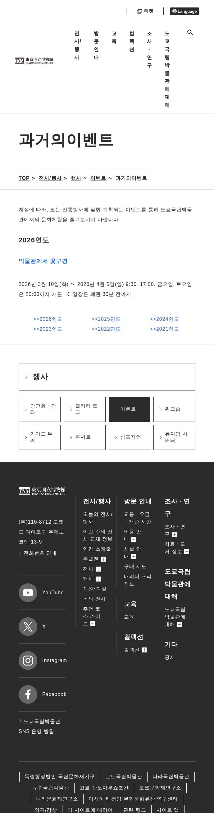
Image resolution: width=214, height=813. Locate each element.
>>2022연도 (106, 329)
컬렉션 (131, 41)
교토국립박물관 (123, 776)
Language (184, 11)
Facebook (42, 694)
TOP (24, 178)
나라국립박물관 (171, 776)
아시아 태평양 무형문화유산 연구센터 (133, 798)
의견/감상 (45, 810)
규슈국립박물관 (50, 787)
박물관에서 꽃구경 (43, 261)
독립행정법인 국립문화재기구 (60, 776)
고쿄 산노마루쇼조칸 (104, 787)
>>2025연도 (106, 319)
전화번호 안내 (38, 553)
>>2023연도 (47, 329)
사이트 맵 (168, 810)
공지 (170, 657)
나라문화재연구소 (57, 798)
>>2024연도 (164, 319)
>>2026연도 (47, 319)
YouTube (41, 592)
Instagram (42, 660)
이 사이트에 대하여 (90, 810)
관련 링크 (134, 810)
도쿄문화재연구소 (160, 787)
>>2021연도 (164, 329)
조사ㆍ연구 (149, 49)
